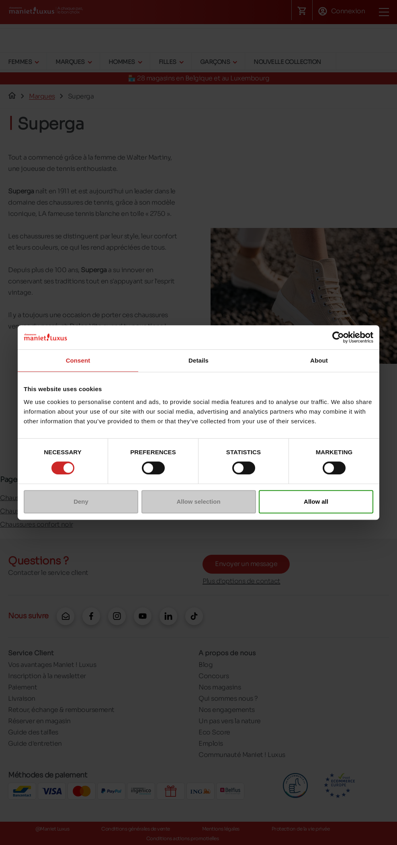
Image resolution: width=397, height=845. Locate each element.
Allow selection (198, 501)
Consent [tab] (78, 360)
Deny (81, 501)
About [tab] (319, 360)
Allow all (316, 501)
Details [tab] (198, 360)
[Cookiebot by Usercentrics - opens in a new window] (338, 337)
